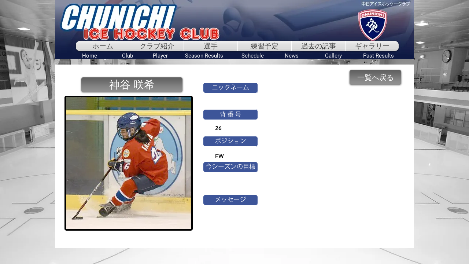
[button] (131, 84)
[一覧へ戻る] (375, 77)
